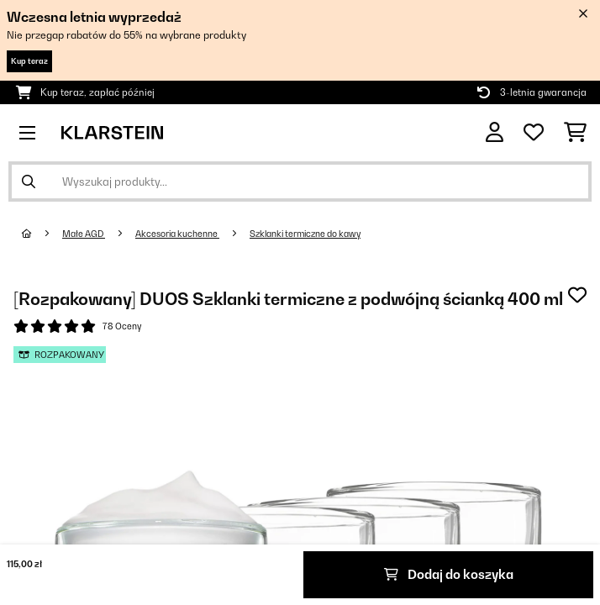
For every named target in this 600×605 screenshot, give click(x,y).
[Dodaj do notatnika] (577, 295)
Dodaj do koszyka (448, 574)
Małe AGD (83, 234)
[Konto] (494, 132)
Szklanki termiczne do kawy (305, 234)
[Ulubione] (534, 133)
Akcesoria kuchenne (177, 234)
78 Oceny (122, 326)
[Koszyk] (575, 133)
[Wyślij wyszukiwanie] (28, 181)
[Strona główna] (42, 234)
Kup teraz (29, 61)
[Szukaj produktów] (300, 181)
